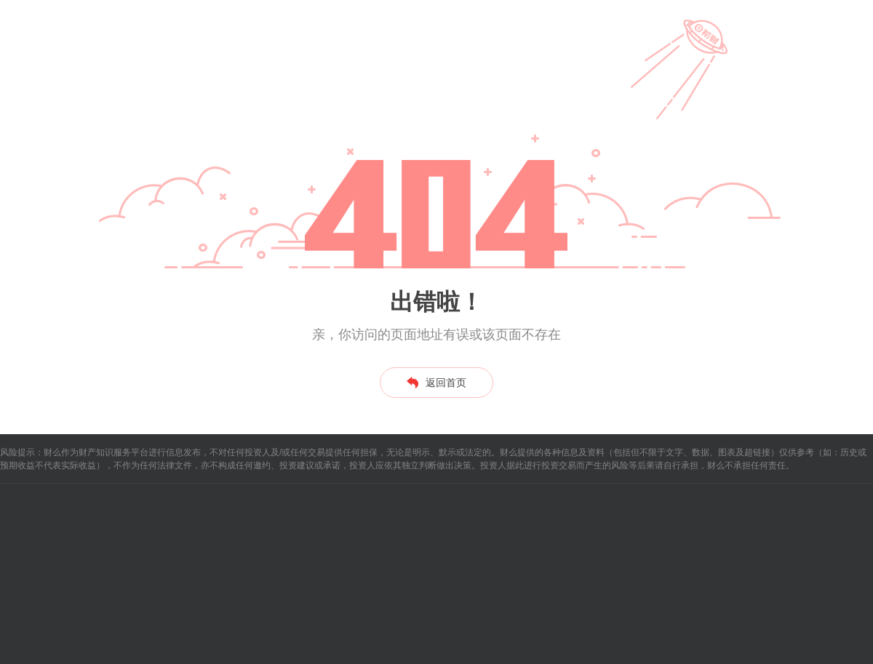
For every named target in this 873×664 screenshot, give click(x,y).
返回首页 (436, 382)
